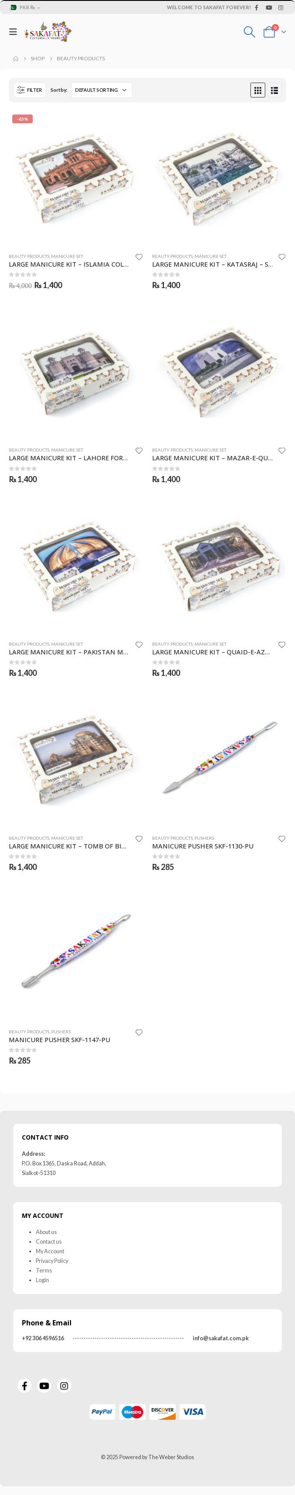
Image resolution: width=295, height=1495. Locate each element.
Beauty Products (29, 256)
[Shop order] (101, 90)
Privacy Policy (52, 1261)
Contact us (49, 1241)
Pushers (204, 838)
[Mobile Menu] (15, 31)
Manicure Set (67, 256)
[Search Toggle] (250, 32)
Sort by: (59, 90)
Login (42, 1280)
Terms (44, 1270)
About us (46, 1232)
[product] (76, 178)
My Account (50, 1251)
